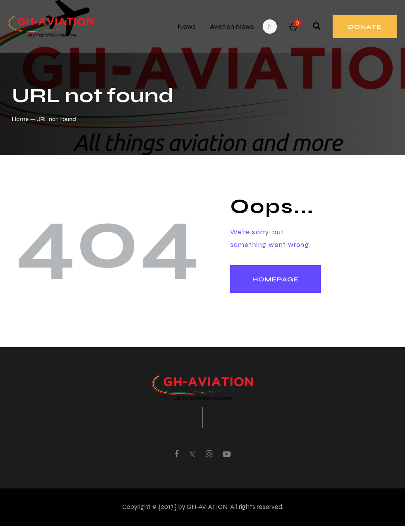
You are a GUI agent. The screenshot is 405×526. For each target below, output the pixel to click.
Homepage (275, 279)
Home (20, 119)
